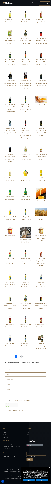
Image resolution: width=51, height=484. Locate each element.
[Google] (11, 457)
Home (4, 432)
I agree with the (33, 456)
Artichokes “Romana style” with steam (10, 41)
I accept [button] (29, 480)
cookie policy (42, 470)
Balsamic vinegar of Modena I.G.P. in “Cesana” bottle (10, 62)
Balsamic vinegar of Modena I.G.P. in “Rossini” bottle (41, 83)
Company (5, 435)
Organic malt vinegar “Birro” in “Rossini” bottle (26, 284)
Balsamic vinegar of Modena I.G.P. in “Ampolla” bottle (25, 41)
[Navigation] (32, 3)
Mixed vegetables (10, 236)
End (23, 356)
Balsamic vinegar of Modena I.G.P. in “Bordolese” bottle (41, 41)
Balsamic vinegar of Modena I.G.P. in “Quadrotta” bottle (10, 83)
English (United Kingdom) (34, 445)
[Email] (36, 454)
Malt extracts (41, 200)
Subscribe (29, 459)
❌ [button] (49, 467)
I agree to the (18, 400)
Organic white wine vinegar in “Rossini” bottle (41, 306)
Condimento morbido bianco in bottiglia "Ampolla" (10, 130)
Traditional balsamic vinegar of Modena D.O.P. (41, 346)
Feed (28, 435)
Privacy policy (37, 456)
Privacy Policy (18, 469)
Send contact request (16, 410)
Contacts (44, 4)
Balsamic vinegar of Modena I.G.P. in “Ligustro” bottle (41, 62)
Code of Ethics (10, 469)
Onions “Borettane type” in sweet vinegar (41, 238)
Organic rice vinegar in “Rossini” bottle (10, 306)
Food (28, 432)
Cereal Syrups (41, 104)
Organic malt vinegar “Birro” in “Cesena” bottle (10, 284)
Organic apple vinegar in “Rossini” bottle (25, 261)
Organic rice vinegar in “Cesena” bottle (41, 284)
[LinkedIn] (14, 457)
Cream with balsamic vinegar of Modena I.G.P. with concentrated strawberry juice (25, 133)
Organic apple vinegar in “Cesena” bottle (10, 261)
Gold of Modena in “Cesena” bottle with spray (41, 156)
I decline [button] (41, 480)
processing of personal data (22, 400)
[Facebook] (5, 457)
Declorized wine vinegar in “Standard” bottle (25, 156)
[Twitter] (8, 457)
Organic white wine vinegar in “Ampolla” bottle (25, 306)
